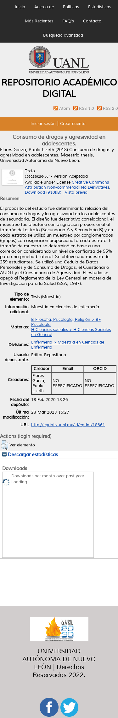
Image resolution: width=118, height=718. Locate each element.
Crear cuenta (73, 123)
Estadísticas (99, 6)
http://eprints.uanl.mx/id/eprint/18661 (68, 424)
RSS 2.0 (110, 108)
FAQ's (68, 21)
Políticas (71, 6)
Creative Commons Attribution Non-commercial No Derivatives (67, 185)
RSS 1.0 (87, 108)
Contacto (92, 21)
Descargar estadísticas (30, 454)
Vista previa (76, 192)
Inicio (20, 6)
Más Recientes (39, 21)
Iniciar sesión (43, 123)
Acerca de (44, 6)
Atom (65, 108)
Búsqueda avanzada (63, 35)
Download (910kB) (43, 192)
